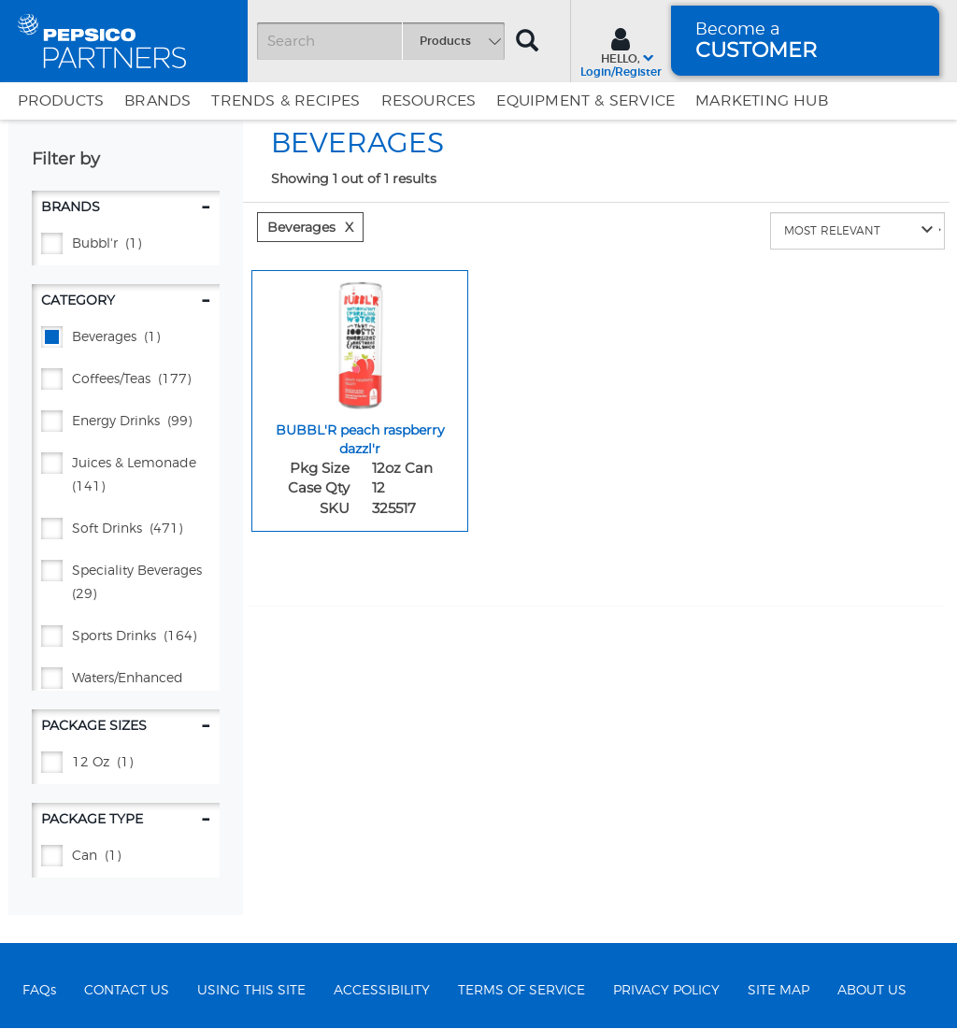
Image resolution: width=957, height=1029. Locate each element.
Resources (429, 100)
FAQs (39, 990)
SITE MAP (778, 990)
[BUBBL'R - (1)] (126, 244)
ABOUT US (872, 990)
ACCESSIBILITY (382, 990)
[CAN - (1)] (126, 857)
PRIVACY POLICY (666, 990)
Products (61, 100)
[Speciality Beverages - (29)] (126, 583)
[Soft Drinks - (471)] (126, 529)
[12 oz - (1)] (126, 763)
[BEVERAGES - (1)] (126, 338)
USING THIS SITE (251, 990)
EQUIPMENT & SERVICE (585, 100)
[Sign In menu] (621, 50)
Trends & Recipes (285, 100)
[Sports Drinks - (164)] (126, 637)
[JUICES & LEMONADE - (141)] (126, 475)
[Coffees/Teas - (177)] (126, 380)
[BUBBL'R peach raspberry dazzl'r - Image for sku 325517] (359, 341)
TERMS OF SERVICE (521, 990)
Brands (157, 100)
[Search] (380, 41)
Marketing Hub (761, 100)
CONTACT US (126, 990)
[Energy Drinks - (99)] (126, 422)
